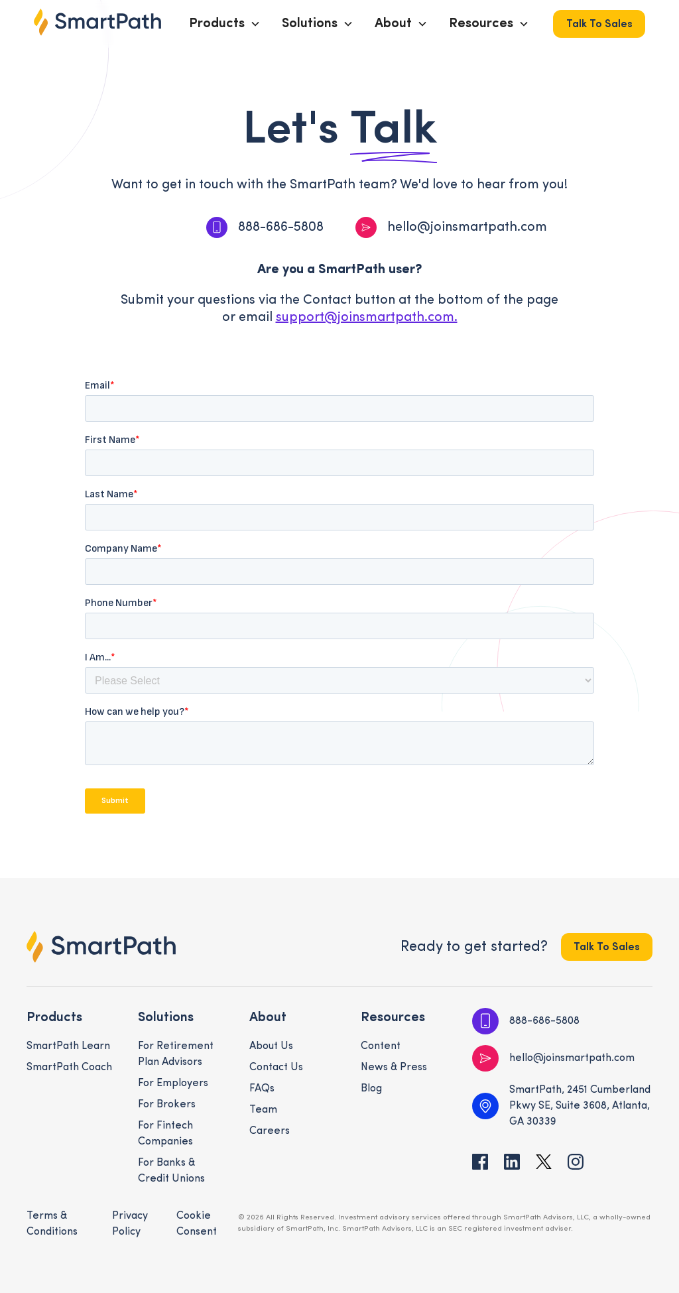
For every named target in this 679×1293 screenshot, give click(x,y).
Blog (371, 1088)
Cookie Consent (196, 1224)
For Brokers (167, 1104)
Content (381, 1046)
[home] (97, 22)
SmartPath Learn (68, 1046)
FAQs (262, 1088)
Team (263, 1110)
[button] (224, 24)
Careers (269, 1131)
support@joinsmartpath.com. (367, 317)
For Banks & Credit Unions (171, 1171)
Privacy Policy (130, 1224)
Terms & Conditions (52, 1224)
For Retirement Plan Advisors (176, 1054)
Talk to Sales (599, 24)
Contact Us (276, 1067)
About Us (271, 1046)
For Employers (173, 1083)
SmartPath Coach (69, 1067)
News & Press (394, 1067)
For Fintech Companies (165, 1134)
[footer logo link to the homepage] (101, 947)
